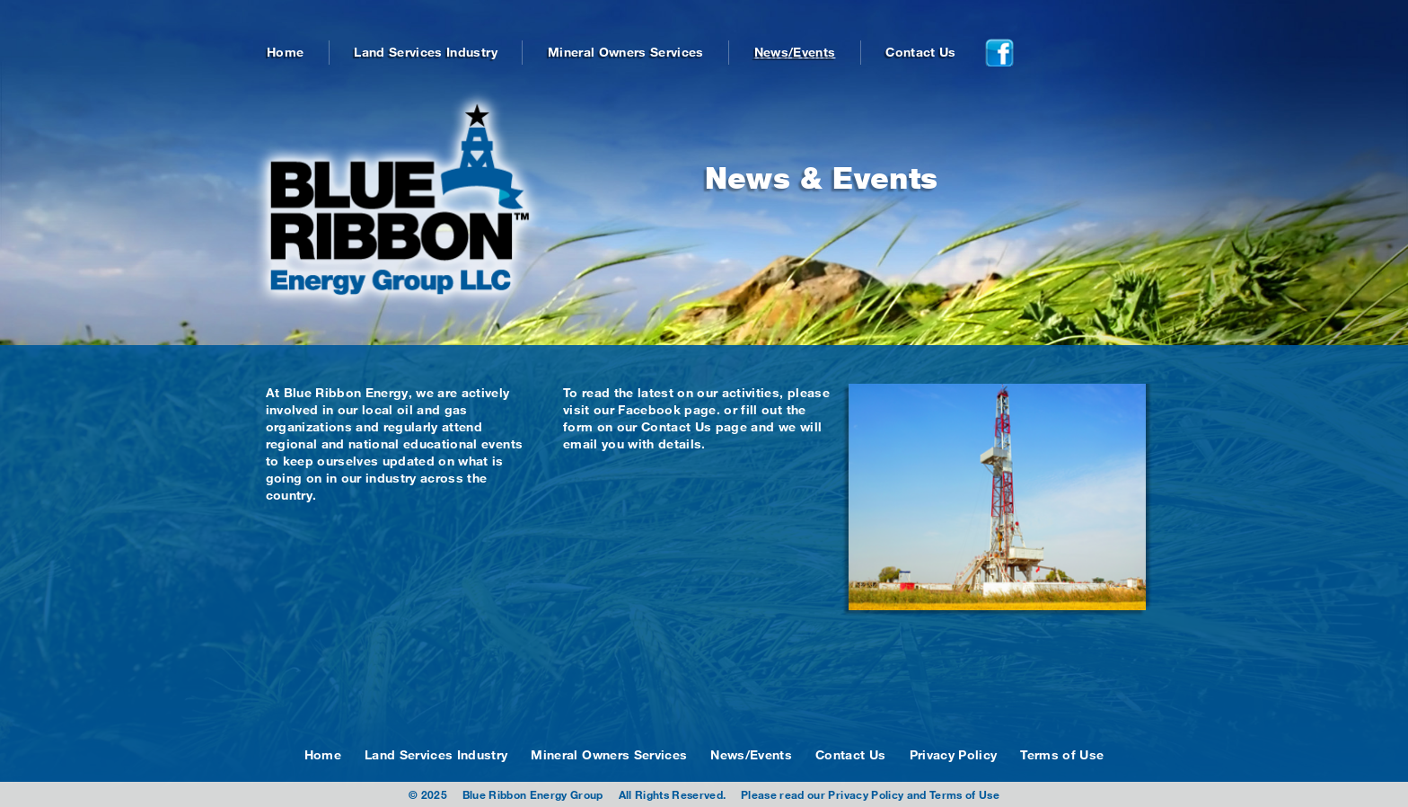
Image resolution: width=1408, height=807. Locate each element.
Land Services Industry (425, 51)
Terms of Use (1062, 754)
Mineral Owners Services (626, 51)
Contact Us (920, 51)
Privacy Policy (954, 754)
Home (285, 51)
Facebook (649, 409)
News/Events (795, 51)
